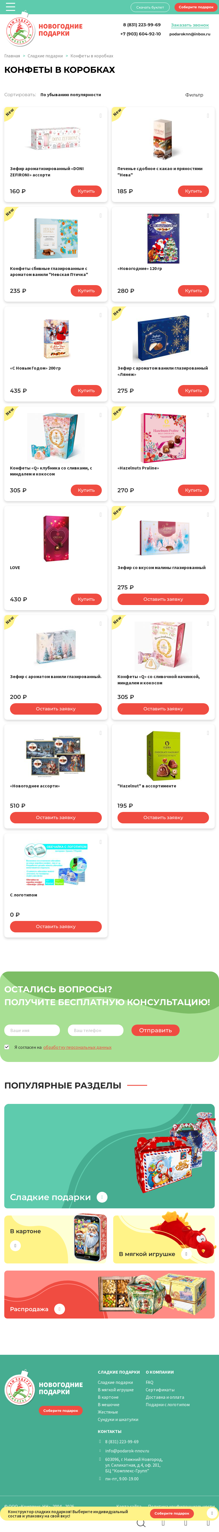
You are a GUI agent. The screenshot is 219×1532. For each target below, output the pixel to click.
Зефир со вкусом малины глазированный (161, 565)
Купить (86, 191)
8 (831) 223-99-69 (122, 1438)
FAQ (149, 1379)
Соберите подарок (195, 7)
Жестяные (108, 1408)
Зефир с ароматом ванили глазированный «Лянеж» (162, 370)
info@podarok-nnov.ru (127, 1447)
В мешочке (108, 1401)
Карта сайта (128, 1503)
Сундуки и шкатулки (118, 1416)
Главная (12, 56)
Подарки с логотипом (168, 1401)
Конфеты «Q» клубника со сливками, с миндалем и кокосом (51, 469)
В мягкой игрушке (116, 1386)
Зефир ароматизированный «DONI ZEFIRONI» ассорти (47, 172)
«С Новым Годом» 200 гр (35, 367)
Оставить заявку (163, 597)
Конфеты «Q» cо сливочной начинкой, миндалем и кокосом (158, 677)
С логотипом (23, 891)
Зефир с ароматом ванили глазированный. (56, 674)
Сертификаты (160, 1386)
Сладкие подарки (45, 56)
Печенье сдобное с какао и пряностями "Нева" (159, 172)
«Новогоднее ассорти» (35, 783)
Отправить (154, 1026)
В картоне (108, 1393)
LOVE (15, 565)
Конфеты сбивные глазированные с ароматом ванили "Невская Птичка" (49, 271)
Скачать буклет (149, 7)
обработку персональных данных (77, 1044)
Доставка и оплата (165, 1393)
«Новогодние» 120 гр (139, 268)
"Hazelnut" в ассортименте (146, 783)
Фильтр (194, 95)
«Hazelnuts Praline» (138, 466)
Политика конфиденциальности (181, 1503)
